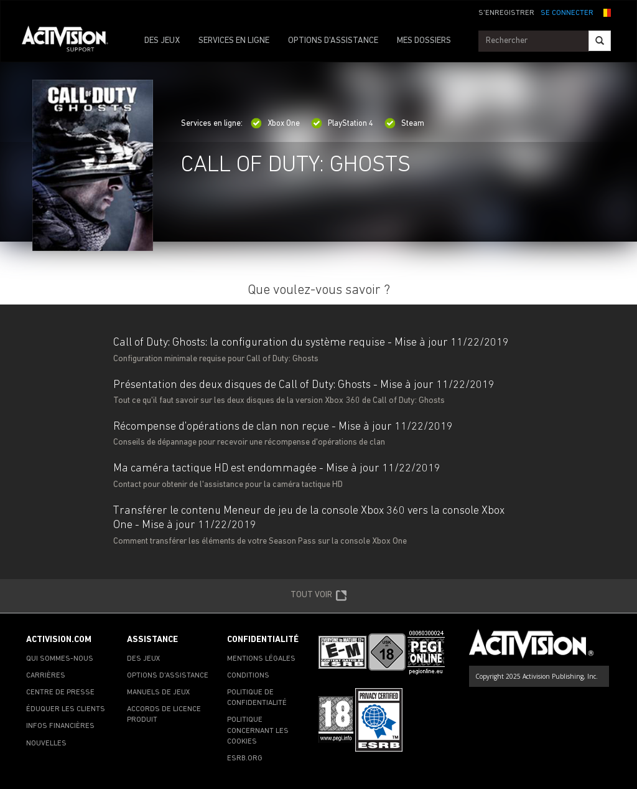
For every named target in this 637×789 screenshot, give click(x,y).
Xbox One (275, 124)
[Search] (599, 41)
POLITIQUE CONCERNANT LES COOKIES (258, 730)
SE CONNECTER (567, 13)
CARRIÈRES (45, 675)
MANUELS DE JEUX (158, 692)
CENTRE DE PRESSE (60, 692)
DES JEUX (162, 40)
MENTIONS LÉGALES (261, 659)
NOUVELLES (46, 743)
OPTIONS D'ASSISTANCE (333, 40)
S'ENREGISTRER (506, 13)
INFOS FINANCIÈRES (60, 726)
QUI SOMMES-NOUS (59, 659)
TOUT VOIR (319, 595)
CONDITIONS (248, 675)
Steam (404, 124)
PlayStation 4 (342, 124)
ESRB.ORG (245, 758)
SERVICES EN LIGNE (233, 40)
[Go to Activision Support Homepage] (71, 41)
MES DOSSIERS (424, 40)
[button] (605, 12)
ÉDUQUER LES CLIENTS (65, 709)
